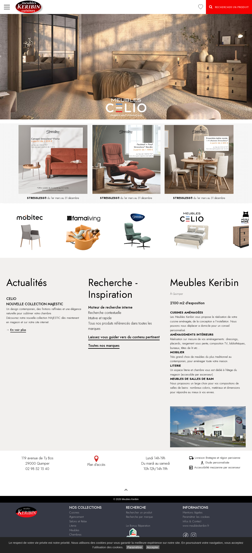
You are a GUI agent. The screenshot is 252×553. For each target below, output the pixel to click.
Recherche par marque (139, 517)
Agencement (76, 517)
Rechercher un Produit (229, 7)
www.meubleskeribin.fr (196, 525)
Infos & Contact (192, 521)
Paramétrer (134, 547)
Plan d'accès (96, 461)
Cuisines (74, 512)
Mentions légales (193, 512)
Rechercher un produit (139, 512)
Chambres (75, 534)
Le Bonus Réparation (138, 525)
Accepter (152, 547)
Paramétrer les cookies (196, 517)
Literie (72, 525)
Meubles (74, 530)
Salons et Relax (78, 521)
